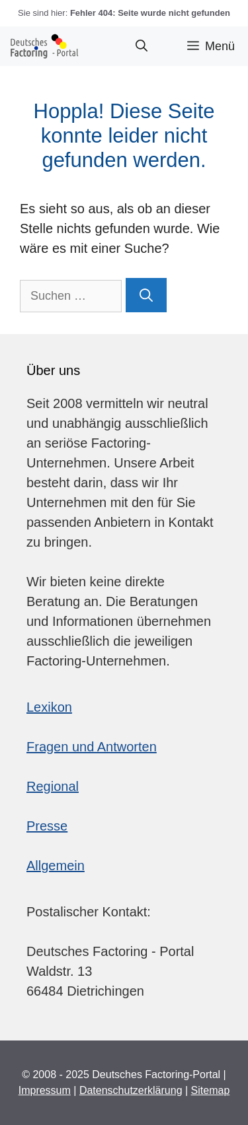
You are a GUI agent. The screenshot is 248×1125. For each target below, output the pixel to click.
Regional (52, 786)
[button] (141, 46)
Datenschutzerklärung (131, 1090)
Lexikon (49, 707)
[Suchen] (146, 295)
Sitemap (210, 1090)
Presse (46, 826)
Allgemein (55, 865)
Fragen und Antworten (91, 746)
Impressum (45, 1090)
